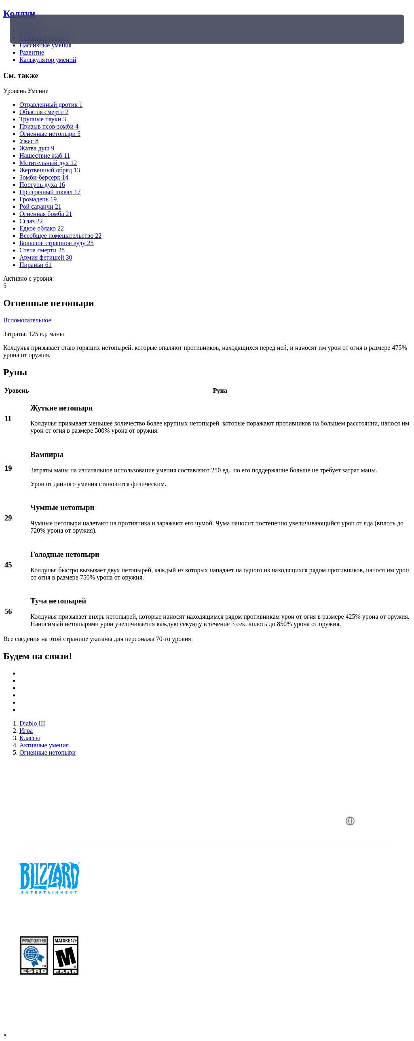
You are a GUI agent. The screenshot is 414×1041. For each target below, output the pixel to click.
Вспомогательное (27, 320)
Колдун (19, 13)
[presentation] (34, 29)
